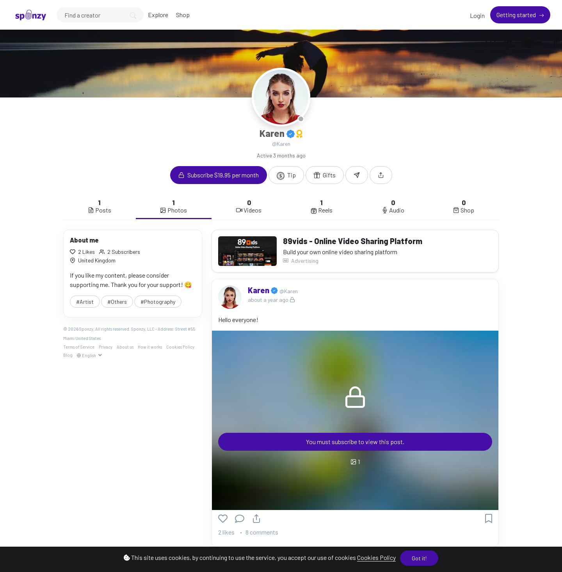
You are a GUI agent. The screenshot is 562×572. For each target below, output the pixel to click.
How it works (150, 346)
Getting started (516, 14)
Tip (286, 175)
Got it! (419, 558)
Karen (259, 290)
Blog (68, 355)
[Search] (100, 15)
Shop (183, 14)
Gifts (325, 175)
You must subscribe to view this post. (355, 441)
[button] (381, 175)
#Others (117, 301)
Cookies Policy (376, 557)
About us (125, 346)
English (87, 355)
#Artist (85, 301)
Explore (158, 14)
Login (477, 15)
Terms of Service (78, 346)
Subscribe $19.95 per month (218, 175)
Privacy (105, 346)
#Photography (157, 301)
